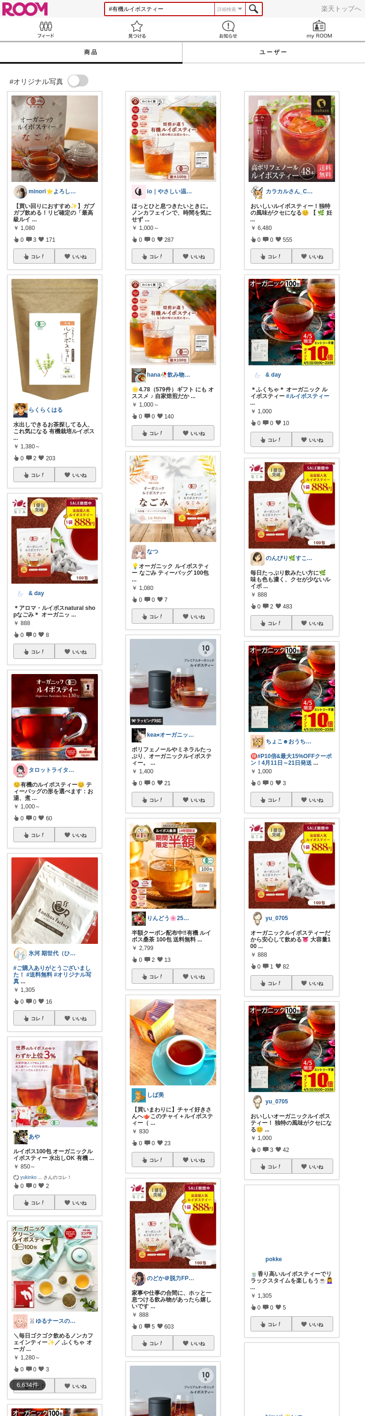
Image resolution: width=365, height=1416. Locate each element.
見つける (136, 29)
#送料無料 (39, 974)
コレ (38, 256)
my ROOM (319, 29)
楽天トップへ (341, 8)
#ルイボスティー (307, 396)
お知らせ (228, 29)
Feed (45, 29)
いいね (79, 256)
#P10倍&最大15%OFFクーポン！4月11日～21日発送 (291, 759)
